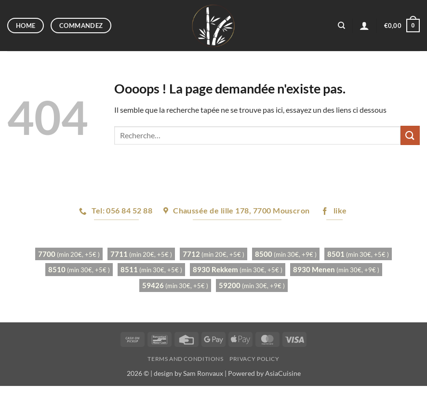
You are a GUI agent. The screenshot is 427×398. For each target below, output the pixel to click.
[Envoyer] (410, 135)
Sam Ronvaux (203, 373)
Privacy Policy (254, 358)
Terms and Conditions (185, 358)
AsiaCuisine (283, 373)
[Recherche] (341, 25)
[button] (364, 25)
